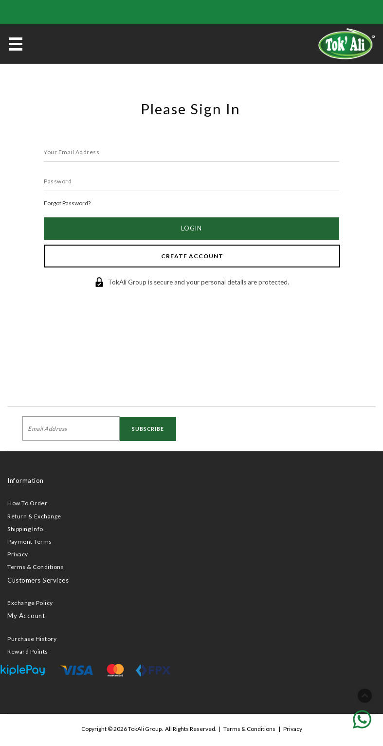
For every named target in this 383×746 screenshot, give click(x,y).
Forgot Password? (67, 203)
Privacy (17, 554)
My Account (26, 616)
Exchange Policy (30, 602)
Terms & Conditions (35, 566)
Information (25, 480)
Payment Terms (29, 541)
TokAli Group (145, 728)
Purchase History (31, 638)
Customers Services (38, 580)
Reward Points (27, 651)
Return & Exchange (34, 516)
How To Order (27, 503)
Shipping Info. (26, 529)
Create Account (192, 256)
